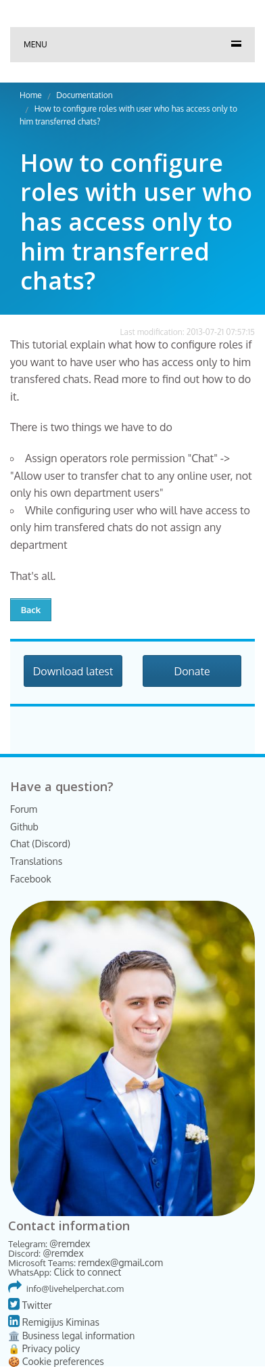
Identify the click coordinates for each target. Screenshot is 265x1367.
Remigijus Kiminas (53, 1322)
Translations (36, 861)
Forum (23, 809)
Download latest (73, 671)
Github (24, 826)
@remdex (69, 1243)
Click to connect (87, 1272)
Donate (192, 671)
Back (31, 609)
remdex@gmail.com (120, 1262)
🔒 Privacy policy (44, 1348)
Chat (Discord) (40, 843)
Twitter (30, 1305)
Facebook (30, 878)
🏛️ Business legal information (71, 1335)
